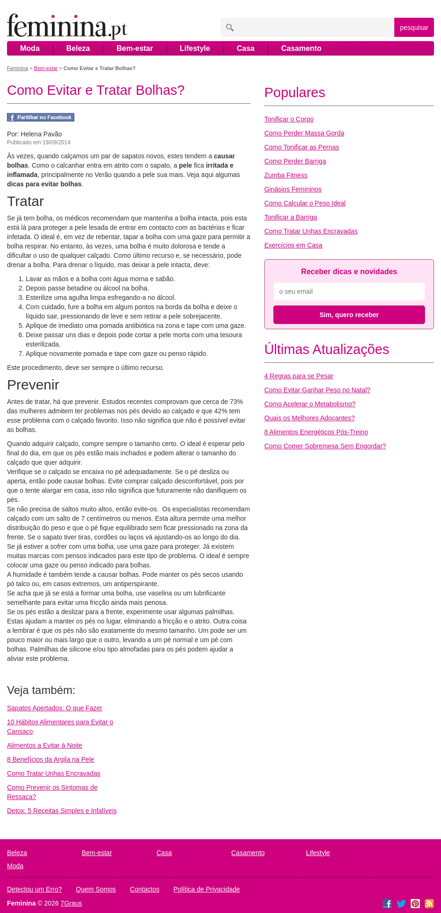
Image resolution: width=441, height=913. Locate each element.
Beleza (78, 48)
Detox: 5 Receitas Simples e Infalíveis (62, 810)
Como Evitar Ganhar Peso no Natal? (317, 390)
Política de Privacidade (206, 889)
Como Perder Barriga (295, 161)
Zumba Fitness (286, 175)
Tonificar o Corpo (289, 119)
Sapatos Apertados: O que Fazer (54, 708)
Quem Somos (96, 889)
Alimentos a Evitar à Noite (44, 745)
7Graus (71, 903)
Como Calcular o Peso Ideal (305, 203)
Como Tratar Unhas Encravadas (53, 773)
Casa (246, 48)
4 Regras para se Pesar (299, 376)
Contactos (144, 889)
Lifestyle (195, 48)
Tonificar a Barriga (290, 217)
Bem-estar (134, 48)
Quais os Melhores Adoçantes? (309, 418)
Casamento (301, 48)
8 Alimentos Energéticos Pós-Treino (316, 432)
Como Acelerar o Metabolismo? (310, 404)
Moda (30, 48)
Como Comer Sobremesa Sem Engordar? (325, 446)
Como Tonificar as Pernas (301, 147)
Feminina (17, 68)
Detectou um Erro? (34, 889)
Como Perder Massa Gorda (304, 133)
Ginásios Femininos (293, 189)
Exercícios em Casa (293, 245)
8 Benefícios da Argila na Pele (50, 759)
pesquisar (414, 27)
